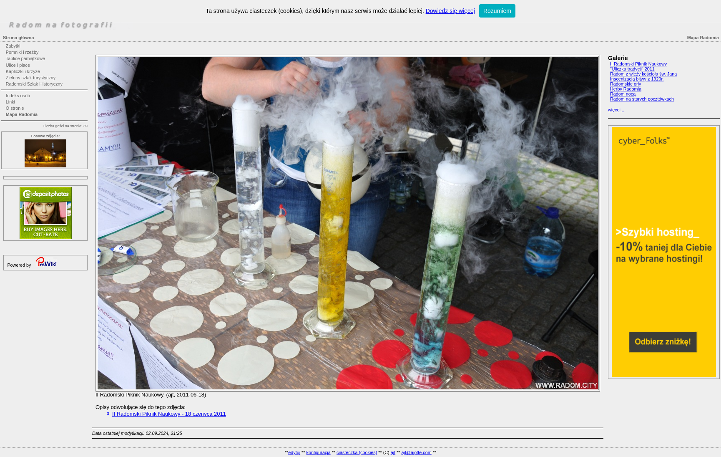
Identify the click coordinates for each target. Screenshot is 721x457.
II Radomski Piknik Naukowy (638, 63)
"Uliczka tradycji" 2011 (632, 68)
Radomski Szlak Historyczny (34, 83)
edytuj (294, 452)
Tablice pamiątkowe (25, 58)
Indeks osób (18, 95)
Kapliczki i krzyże (23, 71)
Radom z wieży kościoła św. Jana (643, 73)
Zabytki (13, 45)
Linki (10, 101)
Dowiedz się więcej (450, 11)
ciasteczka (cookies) (357, 452)
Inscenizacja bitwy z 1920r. (636, 78)
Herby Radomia (625, 88)
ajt (393, 452)
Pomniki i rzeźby (22, 52)
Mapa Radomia (22, 114)
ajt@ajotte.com (417, 452)
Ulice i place (18, 65)
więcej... (616, 109)
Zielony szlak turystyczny (30, 77)
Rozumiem (497, 11)
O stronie (15, 108)
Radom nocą (623, 93)
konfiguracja (318, 452)
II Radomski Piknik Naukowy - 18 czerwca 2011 (169, 414)
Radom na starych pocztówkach (642, 98)
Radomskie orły (625, 83)
